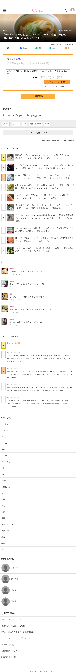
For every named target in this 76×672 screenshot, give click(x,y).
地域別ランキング (37, 116)
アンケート (5, 262)
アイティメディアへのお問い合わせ (15, 638)
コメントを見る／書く (38, 133)
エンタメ (5, 430)
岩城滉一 (14, 601)
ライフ (4, 474)
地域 (3, 518)
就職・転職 (5, 531)
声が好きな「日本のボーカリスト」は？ (26, 272)
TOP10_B (10, 116)
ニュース (5, 455)
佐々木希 (14, 579)
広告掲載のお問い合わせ (11, 651)
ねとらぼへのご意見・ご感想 (13, 626)
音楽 (3, 549)
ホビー (4, 468)
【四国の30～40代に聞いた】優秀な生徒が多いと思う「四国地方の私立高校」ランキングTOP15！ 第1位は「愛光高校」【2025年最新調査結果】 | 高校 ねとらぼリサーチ (39, 404)
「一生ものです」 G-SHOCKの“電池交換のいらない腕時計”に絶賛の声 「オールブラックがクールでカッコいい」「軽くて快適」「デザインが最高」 (45, 218)
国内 (3, 506)
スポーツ (5, 449)
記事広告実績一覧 (8, 657)
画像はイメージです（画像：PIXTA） (63, 44)
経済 (3, 543)
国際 (3, 512)
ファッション (6, 462)
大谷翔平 (14, 568)
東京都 (5, 30)
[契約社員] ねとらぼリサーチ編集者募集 (17, 632)
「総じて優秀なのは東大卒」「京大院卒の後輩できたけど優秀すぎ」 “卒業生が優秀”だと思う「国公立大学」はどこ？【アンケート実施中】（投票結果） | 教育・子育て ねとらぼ (39, 359)
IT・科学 (4, 424)
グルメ (22, 116)
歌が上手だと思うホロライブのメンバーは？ (28, 284)
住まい (4, 493)
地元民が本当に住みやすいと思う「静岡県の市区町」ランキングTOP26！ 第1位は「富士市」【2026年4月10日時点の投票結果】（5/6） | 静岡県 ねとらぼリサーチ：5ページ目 (40, 375)
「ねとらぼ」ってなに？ (11, 620)
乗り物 (4, 481)
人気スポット (6, 487)
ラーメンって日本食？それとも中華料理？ (27, 297)
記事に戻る (38, 96)
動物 (3, 499)
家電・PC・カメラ (9, 524)
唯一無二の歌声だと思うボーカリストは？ (27, 322)
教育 (3, 537)
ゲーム (4, 443)
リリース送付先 (7, 645)
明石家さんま (16, 590)
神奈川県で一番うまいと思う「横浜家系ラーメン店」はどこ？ (35, 309)
